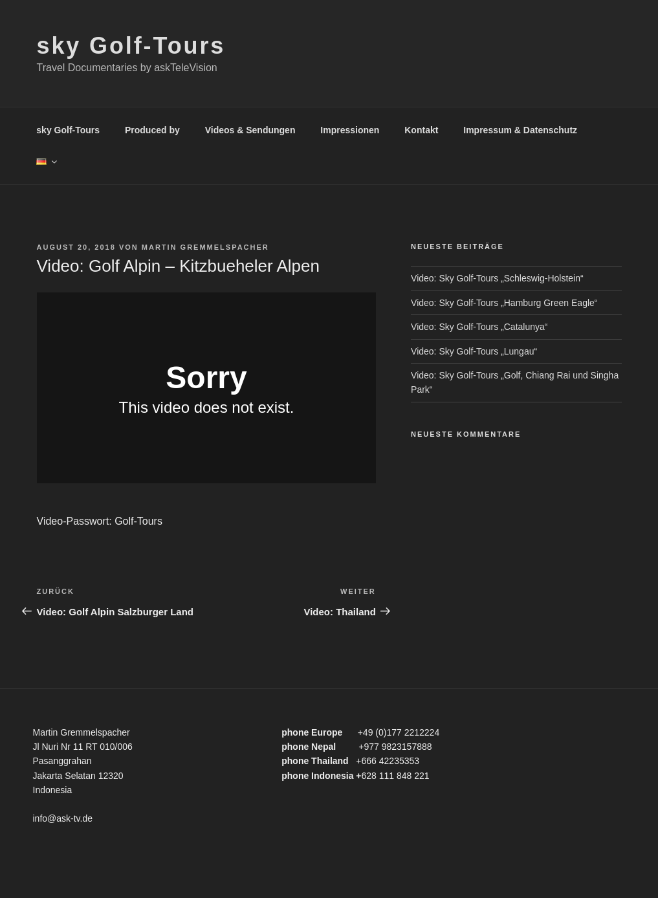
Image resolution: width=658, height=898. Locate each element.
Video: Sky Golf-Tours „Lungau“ (474, 351)
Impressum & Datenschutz (520, 130)
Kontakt (421, 130)
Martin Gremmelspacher (205, 247)
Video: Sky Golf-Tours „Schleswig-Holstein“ (497, 278)
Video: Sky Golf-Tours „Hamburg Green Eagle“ (504, 303)
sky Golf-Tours (131, 45)
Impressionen (349, 130)
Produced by (152, 130)
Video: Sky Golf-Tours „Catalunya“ (479, 327)
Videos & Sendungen (250, 130)
